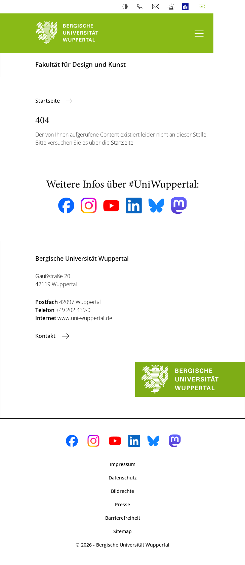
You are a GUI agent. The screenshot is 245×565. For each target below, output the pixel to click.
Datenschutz (123, 477)
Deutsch (203, 6)
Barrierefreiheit (122, 518)
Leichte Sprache (186, 6)
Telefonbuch (141, 6)
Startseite (48, 100)
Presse (122, 504)
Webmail (156, 6)
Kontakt (46, 336)
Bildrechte (122, 491)
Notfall (171, 6)
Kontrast (126, 6)
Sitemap (122, 531)
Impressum (122, 464)
